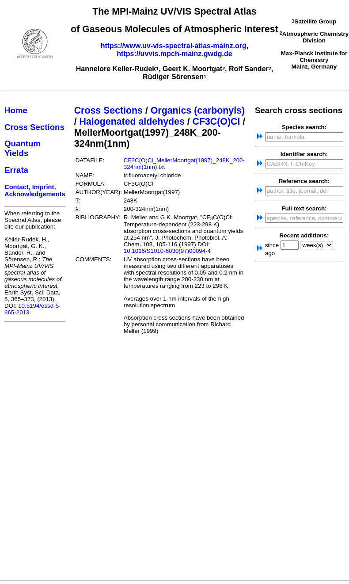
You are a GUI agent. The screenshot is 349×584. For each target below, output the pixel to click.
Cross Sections (34, 127)
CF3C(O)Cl (216, 121)
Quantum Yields (22, 148)
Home (15, 110)
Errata (16, 170)
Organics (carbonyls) (198, 110)
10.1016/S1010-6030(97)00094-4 (167, 251)
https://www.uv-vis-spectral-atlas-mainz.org (174, 46)
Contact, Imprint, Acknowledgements (34, 190)
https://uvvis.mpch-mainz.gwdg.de (174, 53)
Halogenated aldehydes (132, 121)
